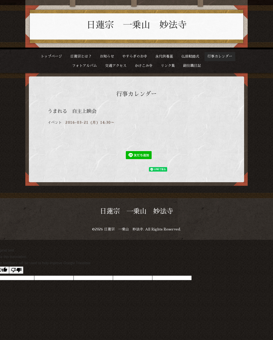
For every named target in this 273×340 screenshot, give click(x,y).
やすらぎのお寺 (134, 56)
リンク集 (168, 66)
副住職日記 (192, 66)
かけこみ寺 (144, 66)
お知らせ (107, 56)
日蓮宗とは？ (81, 56)
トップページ (51, 56)
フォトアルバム (84, 66)
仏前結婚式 (190, 56)
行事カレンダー (219, 56)
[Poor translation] (16, 270)
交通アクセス (115, 66)
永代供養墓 (164, 56)
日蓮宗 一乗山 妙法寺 (136, 25)
